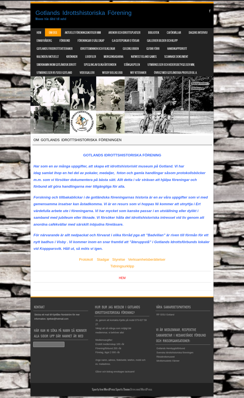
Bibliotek (153, 33)
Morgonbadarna (113, 57)
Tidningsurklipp (122, 266)
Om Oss (53, 33)
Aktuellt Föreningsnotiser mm (83, 33)
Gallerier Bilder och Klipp (162, 41)
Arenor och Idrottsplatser (124, 33)
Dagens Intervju (198, 33)
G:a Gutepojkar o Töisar (125, 41)
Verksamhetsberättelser (146, 259)
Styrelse (118, 259)
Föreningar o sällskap (91, 41)
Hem (39, 33)
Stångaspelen (132, 65)
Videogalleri (87, 73)
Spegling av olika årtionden (100, 65)
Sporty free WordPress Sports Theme (111, 389)
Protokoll (86, 259)
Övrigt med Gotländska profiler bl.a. (175, 73)
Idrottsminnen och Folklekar (97, 49)
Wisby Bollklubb (112, 73)
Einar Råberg (44, 41)
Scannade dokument (176, 57)
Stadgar (103, 259)
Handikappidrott (177, 49)
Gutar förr (153, 49)
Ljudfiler (90, 57)
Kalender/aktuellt (48, 57)
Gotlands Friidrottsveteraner (55, 49)
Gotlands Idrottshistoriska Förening (83, 12)
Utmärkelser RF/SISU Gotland (54, 73)
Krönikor (72, 57)
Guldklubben (131, 49)
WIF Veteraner (138, 73)
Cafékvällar (174, 33)
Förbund (64, 41)
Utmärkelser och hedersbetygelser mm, (171, 65)
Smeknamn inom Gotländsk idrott (56, 65)
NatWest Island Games (144, 57)
